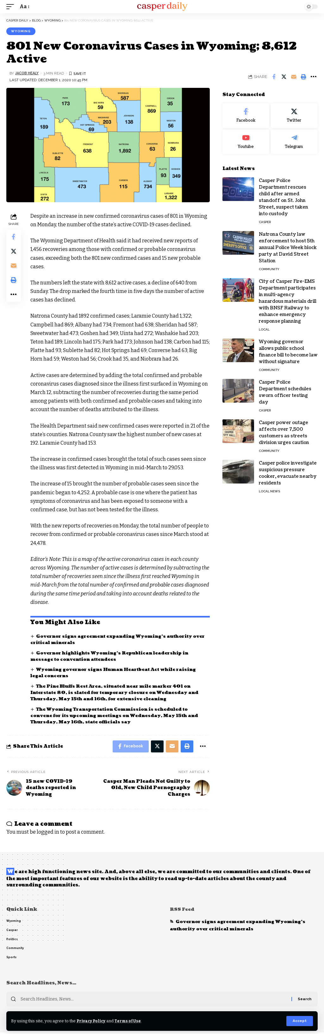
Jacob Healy (27, 73)
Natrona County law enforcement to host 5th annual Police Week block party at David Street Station (288, 247)
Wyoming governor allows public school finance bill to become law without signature (288, 352)
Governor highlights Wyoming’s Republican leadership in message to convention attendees (113, 656)
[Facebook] (245, 115)
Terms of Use (129, 1021)
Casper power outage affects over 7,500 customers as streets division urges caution (284, 433)
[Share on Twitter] (283, 77)
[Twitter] (294, 115)
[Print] (303, 77)
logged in (48, 833)
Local (264, 329)
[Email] (293, 77)
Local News (269, 491)
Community (269, 269)
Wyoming (21, 31)
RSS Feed (182, 910)
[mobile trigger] (11, 6)
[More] (313, 77)
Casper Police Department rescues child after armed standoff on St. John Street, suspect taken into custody (283, 197)
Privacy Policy (92, 1021)
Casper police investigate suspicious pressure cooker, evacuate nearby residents (288, 473)
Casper (265, 222)
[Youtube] (245, 142)
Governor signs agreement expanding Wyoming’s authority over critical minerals (239, 926)
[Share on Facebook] (274, 77)
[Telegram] (294, 142)
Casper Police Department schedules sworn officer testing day (285, 392)
